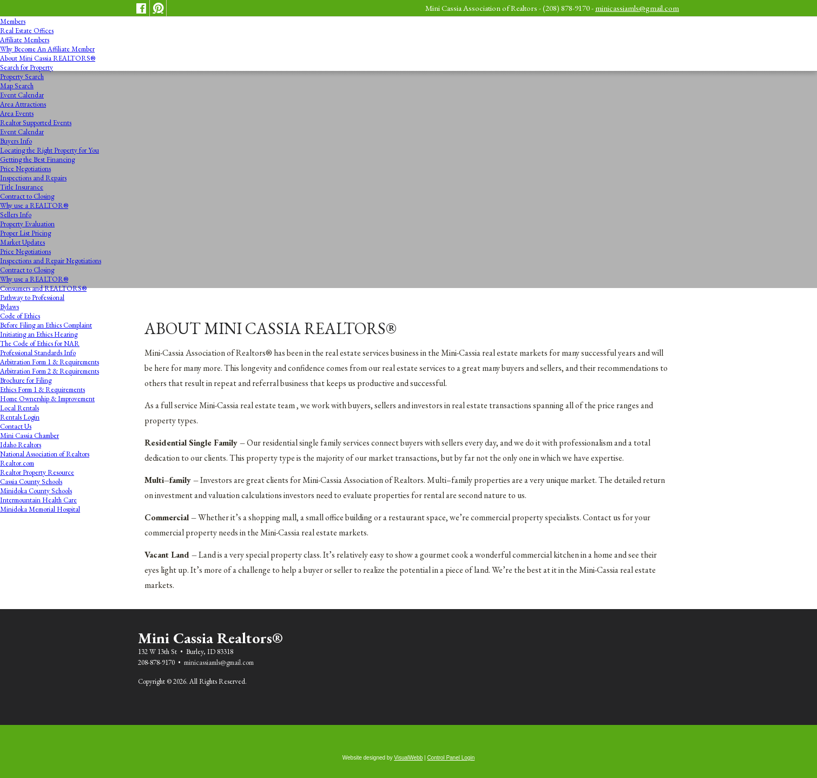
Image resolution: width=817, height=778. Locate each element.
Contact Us (15, 426)
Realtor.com (17, 463)
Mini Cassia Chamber (29, 435)
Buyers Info (16, 141)
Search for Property (26, 67)
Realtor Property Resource (37, 472)
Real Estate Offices (27, 30)
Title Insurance (21, 187)
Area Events (17, 113)
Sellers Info (15, 214)
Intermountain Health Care (38, 500)
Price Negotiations (25, 168)
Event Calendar (22, 95)
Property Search (22, 76)
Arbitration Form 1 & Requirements (49, 362)
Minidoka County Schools (36, 490)
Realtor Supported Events (35, 122)
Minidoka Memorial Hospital (40, 509)
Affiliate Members (24, 39)
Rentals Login (19, 417)
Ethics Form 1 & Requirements (42, 389)
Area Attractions (23, 104)
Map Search (17, 85)
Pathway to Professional (32, 297)
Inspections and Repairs (33, 177)
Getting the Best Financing (37, 159)
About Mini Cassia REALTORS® (47, 58)
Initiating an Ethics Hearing (38, 334)
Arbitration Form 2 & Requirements (49, 371)
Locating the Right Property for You (49, 150)
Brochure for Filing (25, 380)
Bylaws (9, 306)
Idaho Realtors (20, 444)
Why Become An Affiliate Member (47, 49)
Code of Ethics (20, 316)
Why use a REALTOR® (34, 205)
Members (12, 21)
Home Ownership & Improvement (47, 398)
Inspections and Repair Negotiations (50, 260)
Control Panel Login (451, 758)
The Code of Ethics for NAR (40, 343)
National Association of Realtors (44, 454)
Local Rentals (19, 408)
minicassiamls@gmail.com (637, 8)
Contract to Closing (27, 196)
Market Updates (22, 242)
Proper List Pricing (25, 233)
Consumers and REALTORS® (43, 288)
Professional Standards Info (38, 352)
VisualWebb (408, 758)
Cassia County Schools (31, 481)
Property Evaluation (27, 223)
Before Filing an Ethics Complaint (46, 325)
